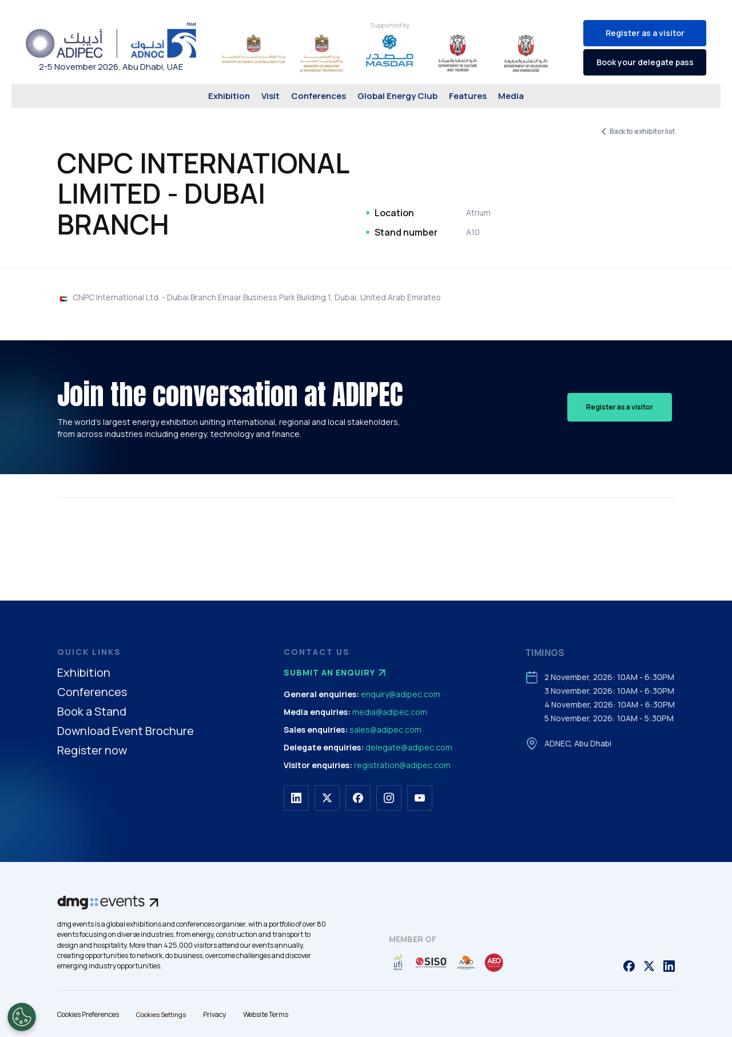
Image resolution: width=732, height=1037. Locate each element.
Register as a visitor (645, 32)
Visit (270, 96)
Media (511, 96)
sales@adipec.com (385, 729)
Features (468, 96)
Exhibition (229, 96)
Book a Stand (91, 712)
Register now (92, 751)
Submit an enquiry (336, 673)
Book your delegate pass (645, 62)
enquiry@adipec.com (400, 694)
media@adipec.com (389, 711)
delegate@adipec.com (408, 747)
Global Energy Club (397, 96)
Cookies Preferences (88, 1014)
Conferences (318, 96)
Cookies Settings (161, 1014)
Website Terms (265, 1014)
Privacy (214, 1014)
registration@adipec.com (402, 765)
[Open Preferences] (21, 1017)
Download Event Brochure (125, 731)
